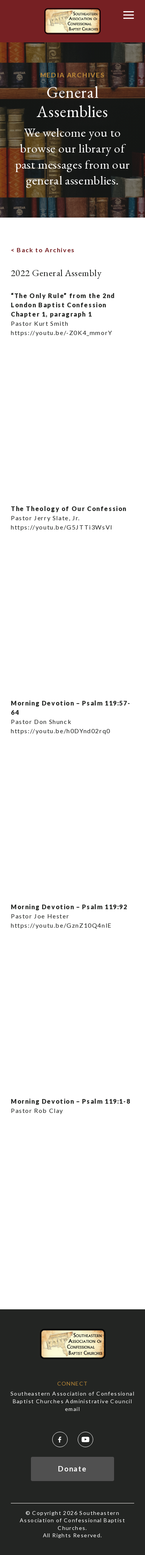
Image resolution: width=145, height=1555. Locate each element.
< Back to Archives (43, 249)
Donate (72, 1468)
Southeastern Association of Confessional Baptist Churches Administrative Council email (72, 1401)
